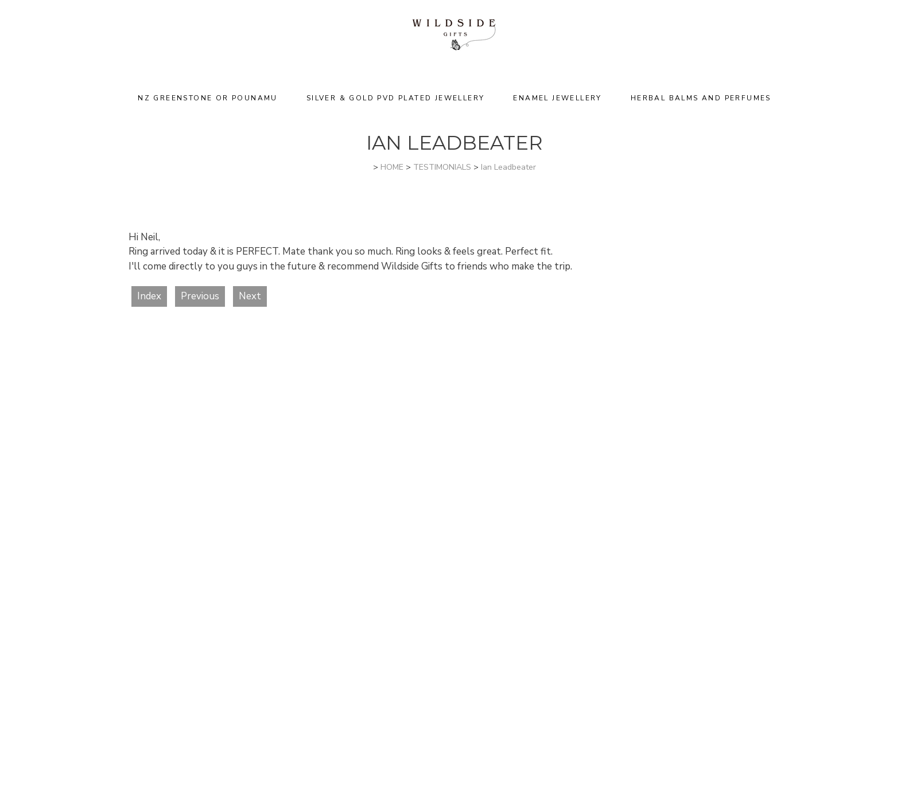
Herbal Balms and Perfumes (701, 98)
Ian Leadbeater (508, 167)
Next (250, 296)
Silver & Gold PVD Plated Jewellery (395, 98)
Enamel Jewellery (557, 98)
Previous (200, 296)
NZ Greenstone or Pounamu (208, 98)
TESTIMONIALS (442, 167)
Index (149, 296)
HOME (391, 167)
